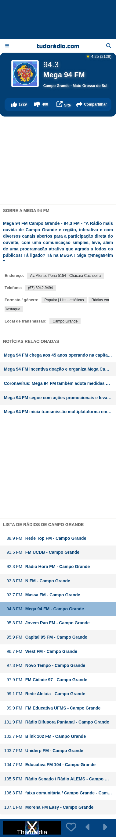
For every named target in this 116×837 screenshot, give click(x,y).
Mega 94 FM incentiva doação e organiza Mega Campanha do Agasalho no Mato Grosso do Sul (60, 369)
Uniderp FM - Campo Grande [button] (43, 751)
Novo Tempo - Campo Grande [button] (44, 665)
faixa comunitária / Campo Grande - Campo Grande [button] (60, 793)
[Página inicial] (58, 46)
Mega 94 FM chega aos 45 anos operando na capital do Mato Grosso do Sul (60, 355)
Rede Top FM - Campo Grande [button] (45, 538)
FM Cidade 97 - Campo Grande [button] (45, 680)
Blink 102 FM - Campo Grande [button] (45, 736)
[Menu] (7, 45)
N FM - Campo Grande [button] (37, 581)
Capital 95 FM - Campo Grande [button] (45, 637)
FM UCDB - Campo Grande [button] (41, 552)
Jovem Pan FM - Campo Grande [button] (47, 623)
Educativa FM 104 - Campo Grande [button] (50, 765)
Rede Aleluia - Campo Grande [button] (44, 694)
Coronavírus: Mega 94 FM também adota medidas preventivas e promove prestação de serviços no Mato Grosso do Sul (60, 383)
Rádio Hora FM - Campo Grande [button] (47, 566)
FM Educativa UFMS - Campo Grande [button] (52, 708)
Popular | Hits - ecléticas (64, 300)
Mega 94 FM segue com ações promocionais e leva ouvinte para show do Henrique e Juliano (60, 397)
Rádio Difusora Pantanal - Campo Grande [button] (56, 722)
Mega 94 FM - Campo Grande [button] (44, 609)
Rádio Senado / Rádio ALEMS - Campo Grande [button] (60, 779)
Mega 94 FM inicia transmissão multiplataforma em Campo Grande (60, 411)
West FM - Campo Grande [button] (40, 651)
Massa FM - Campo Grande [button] (42, 595)
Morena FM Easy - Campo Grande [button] (48, 807)
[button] (19, 104)
